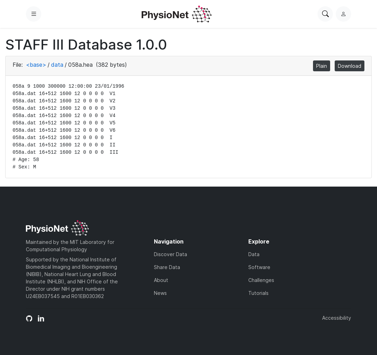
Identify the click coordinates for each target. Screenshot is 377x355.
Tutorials (258, 293)
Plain (321, 66)
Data (253, 254)
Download (349, 66)
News (160, 293)
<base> (36, 64)
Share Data (167, 267)
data (57, 64)
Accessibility (336, 318)
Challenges (261, 280)
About (161, 280)
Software (259, 267)
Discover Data (170, 254)
